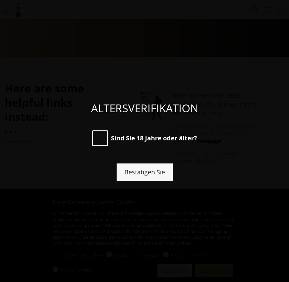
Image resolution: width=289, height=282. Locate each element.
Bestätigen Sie (144, 172)
